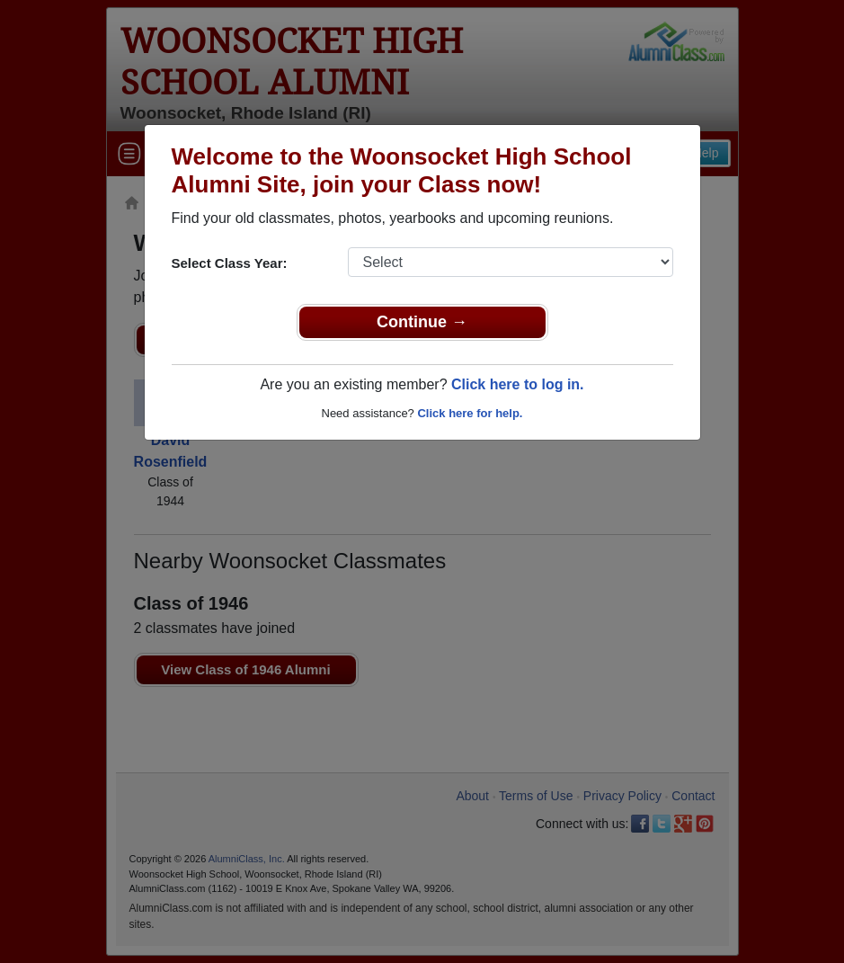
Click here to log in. (517, 384)
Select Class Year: (230, 263)
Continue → (422, 322)
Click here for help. (469, 413)
